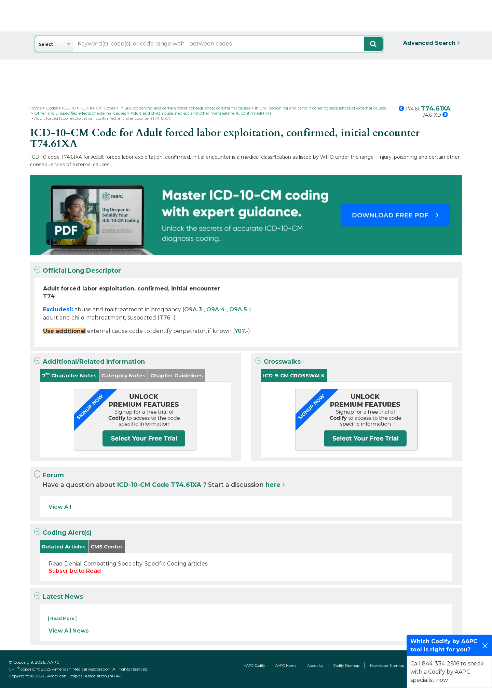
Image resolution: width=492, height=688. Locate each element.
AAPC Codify (254, 665)
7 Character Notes (69, 375)
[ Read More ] (62, 618)
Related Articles (64, 546)
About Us (315, 665)
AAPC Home (286, 665)
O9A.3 (193, 309)
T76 (164, 317)
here (273, 485)
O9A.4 (215, 309)
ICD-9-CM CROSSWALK (294, 375)
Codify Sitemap (346, 665)
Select (46, 44)
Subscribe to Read (75, 571)
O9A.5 (238, 309)
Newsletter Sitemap (387, 665)
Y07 (240, 331)
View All (60, 507)
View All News (69, 630)
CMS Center (107, 546)
